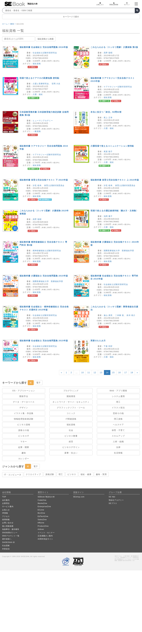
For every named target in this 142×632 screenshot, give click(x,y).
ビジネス (71, 474)
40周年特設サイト (45, 539)
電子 (38, 382)
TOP (4, 497)
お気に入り (100, 3)
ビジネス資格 (23, 424)
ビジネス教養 (71, 436)
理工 (118, 402)
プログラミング (71, 390)
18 (132, 372)
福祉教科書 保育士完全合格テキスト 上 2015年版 (115, 180)
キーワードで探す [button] (71, 17)
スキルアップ (118, 436)
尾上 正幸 (108, 117)
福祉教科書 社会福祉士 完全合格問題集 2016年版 (44, 47)
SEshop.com (78, 497)
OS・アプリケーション (23, 390)
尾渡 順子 (108, 151)
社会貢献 (6, 546)
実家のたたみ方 (98, 340)
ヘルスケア (118, 424)
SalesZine (42, 520)
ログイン (127, 3)
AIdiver (41, 529)
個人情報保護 (7, 526)
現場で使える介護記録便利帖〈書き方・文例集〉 (114, 210)
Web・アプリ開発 (118, 390)
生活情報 (118, 453)
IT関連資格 (71, 419)
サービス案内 (7, 507)
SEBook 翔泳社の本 (46, 497)
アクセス (6, 516)
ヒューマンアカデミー (43, 121)
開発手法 (23, 396)
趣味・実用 (101, 474)
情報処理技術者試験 (23, 419)
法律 (118, 447)
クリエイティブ (33, 474)
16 (119, 372)
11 (88, 372)
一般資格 (37, 131)
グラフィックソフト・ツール (71, 407)
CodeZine (42, 500)
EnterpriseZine (44, 507)
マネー (23, 441)
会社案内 (6, 500)
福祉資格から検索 (45, 39)
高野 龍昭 (108, 53)
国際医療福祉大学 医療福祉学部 (119, 250)
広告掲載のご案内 (45, 536)
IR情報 (5, 513)
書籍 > (13, 24)
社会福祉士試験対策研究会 (45, 53)
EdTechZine (43, 516)
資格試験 (49, 474)
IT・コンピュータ (12, 474)
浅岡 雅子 (108, 216)
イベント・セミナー (46, 533)
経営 (71, 441)
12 (95, 372)
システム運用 (118, 396)
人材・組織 (118, 441)
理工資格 (118, 419)
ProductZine (43, 526)
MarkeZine (42, 503)
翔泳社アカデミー (116, 500)
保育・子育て (118, 430)
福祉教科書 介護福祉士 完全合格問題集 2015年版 (44, 276)
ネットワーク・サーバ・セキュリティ (70, 402)
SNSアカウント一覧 (10, 536)
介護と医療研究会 (41, 84)
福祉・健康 (86, 474)
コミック (71, 413)
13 (101, 372)
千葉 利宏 (108, 346)
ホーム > (6, 24)
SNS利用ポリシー (9, 533)
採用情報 (6, 520)
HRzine (41, 523)
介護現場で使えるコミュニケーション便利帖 (112, 146)
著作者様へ (7, 539)
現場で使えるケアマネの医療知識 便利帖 (39, 78)
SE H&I (112, 497)
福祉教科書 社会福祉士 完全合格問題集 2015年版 (44, 340)
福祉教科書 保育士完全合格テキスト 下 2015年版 (44, 180)
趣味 (24, 453)
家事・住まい (71, 453)
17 (125, 372)
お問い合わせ (7, 523)
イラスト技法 (118, 407)
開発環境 (71, 396)
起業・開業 (23, 447)
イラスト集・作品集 (23, 413)
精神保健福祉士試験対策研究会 (47, 250)
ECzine (41, 510)
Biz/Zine (41, 513)
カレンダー (23, 458)
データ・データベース (24, 402)
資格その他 (23, 430)
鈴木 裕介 (131, 315)
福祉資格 (37, 64)
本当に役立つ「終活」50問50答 (106, 112)
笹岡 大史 (56, 84)
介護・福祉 (38, 94)
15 (113, 372)
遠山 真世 (108, 315)
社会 (71, 430)
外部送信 (6, 549)
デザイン (23, 407)
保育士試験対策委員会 (54, 185)
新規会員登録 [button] (113, 3)
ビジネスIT (23, 436)
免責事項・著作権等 (10, 529)
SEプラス (113, 503)
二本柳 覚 (119, 315)
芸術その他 (118, 413)
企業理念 (6, 503)
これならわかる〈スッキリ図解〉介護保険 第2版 (114, 47)
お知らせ (6, 510)
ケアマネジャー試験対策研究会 (118, 87)
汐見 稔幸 (37, 185)
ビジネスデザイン (71, 447)
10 (82, 372)
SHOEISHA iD (8, 542)
